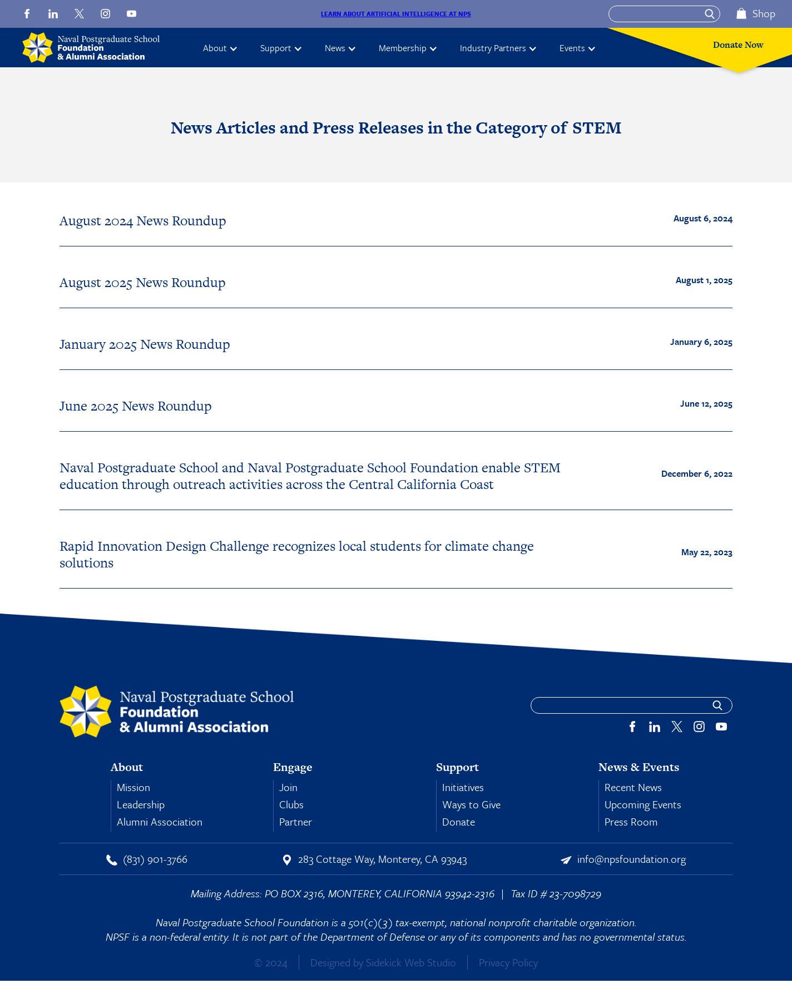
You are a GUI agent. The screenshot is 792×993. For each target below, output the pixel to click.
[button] (220, 48)
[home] (96, 47)
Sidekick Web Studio (411, 962)
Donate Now (738, 44)
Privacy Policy (508, 962)
